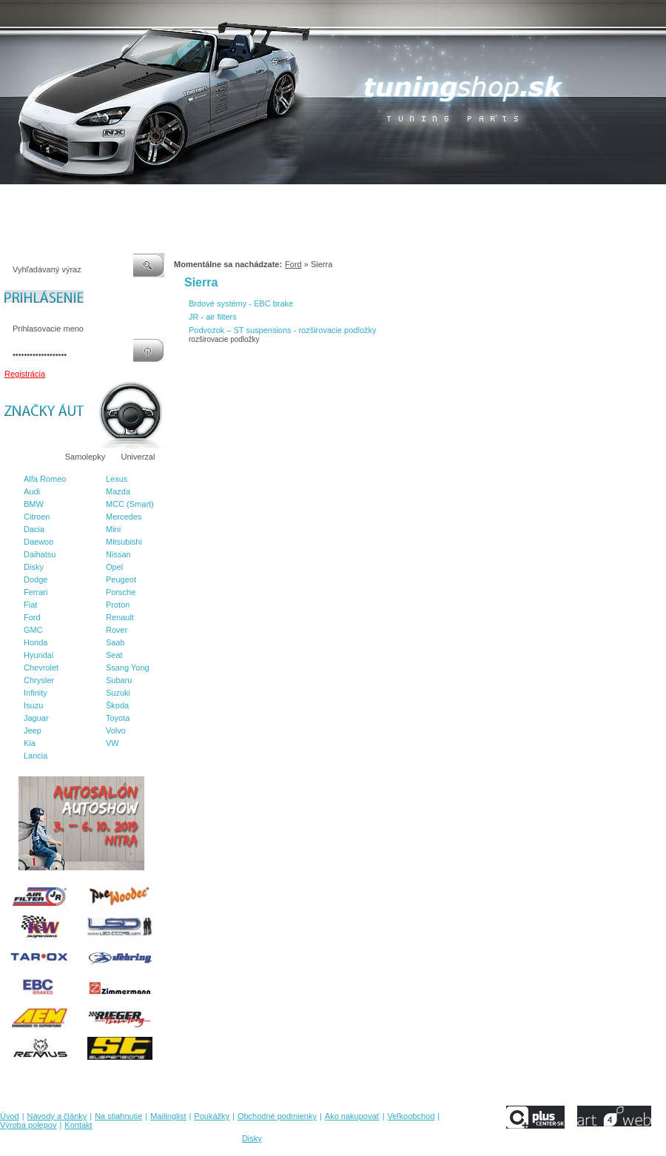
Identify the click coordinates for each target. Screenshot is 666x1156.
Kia (30, 743)
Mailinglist (184, 199)
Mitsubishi (124, 541)
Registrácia (24, 373)
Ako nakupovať (384, 199)
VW (112, 743)
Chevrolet (41, 667)
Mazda (118, 491)
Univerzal (138, 456)
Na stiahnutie (128, 199)
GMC (33, 629)
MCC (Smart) (130, 504)
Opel (114, 566)
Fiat (30, 604)
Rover (116, 629)
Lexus (116, 478)
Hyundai (38, 655)
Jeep (32, 730)
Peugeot (121, 579)
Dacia (34, 529)
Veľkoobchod (447, 199)
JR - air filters (213, 316)
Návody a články (62, 199)
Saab (115, 642)
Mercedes (123, 516)
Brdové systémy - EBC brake (241, 303)
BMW (34, 504)
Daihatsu (40, 554)
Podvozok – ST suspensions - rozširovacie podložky (283, 330)
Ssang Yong (127, 667)
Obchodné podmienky (303, 199)
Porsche (120, 592)
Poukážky (233, 199)
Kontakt (568, 199)
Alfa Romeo (45, 478)
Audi (32, 491)
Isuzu (33, 705)
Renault (120, 617)
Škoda (117, 705)
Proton (118, 604)
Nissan (118, 554)
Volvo (116, 730)
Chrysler (39, 680)
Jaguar (36, 717)
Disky (34, 566)
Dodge (35, 579)
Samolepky (85, 456)
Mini (113, 529)
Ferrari (35, 592)
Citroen (37, 516)
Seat (114, 655)
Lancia (35, 755)
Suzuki (118, 692)
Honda (35, 642)
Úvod (9, 199)
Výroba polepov (513, 199)
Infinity (35, 692)
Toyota (118, 717)
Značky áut (30, 456)
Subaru (119, 680)
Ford (32, 617)
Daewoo (38, 541)
